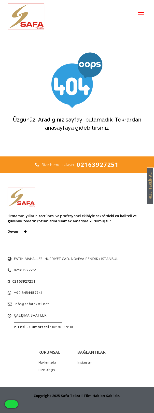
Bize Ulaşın (47, 369)
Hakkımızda (47, 362)
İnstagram (85, 362)
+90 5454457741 (28, 292)
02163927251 (98, 164)
